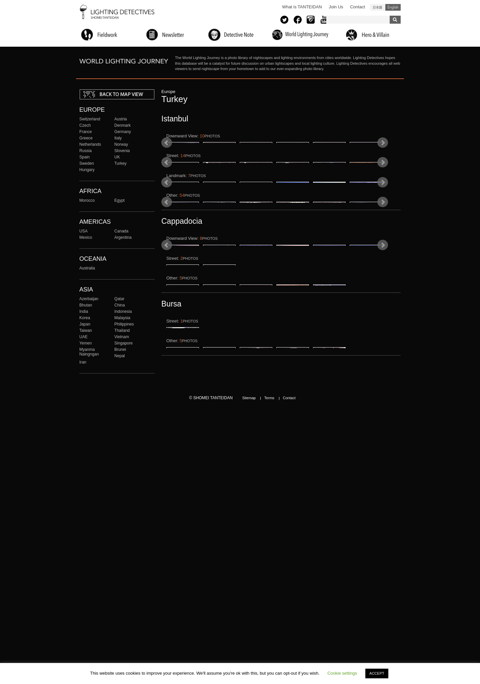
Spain (84, 157)
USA (83, 231)
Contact (357, 6)
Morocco (87, 200)
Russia (85, 150)
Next (382, 158)
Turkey (120, 163)
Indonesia (123, 311)
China (119, 305)
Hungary (87, 169)
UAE (83, 336)
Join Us (336, 6)
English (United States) (393, 7)
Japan (84, 324)
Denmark (122, 125)
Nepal (119, 356)
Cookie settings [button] (342, 673)
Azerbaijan (88, 298)
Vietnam (121, 336)
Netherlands (90, 144)
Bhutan (85, 305)
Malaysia (122, 317)
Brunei (120, 349)
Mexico (85, 237)
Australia (87, 268)
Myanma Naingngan (89, 352)
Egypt (119, 200)
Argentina (123, 237)
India (83, 311)
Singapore (123, 343)
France (85, 131)
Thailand (122, 330)
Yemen (85, 343)
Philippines (124, 324)
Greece (86, 138)
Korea (84, 317)
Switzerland (89, 119)
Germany (122, 131)
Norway (121, 144)
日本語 (377, 7)
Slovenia (122, 150)
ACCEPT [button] (376, 673)
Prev (166, 158)
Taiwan (85, 330)
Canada (121, 231)
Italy (118, 138)
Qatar (119, 298)
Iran (82, 362)
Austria (120, 119)
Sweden (86, 163)
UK (117, 157)
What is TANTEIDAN (302, 6)
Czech (85, 125)
